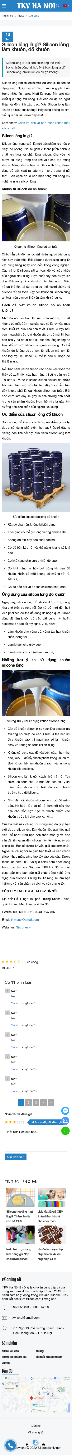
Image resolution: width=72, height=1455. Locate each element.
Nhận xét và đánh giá (18, 1114)
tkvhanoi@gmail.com (26, 1317)
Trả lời (14, 1003)
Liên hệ (36, 1425)
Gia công (6, 1363)
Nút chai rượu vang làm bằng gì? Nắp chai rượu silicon (18, 1254)
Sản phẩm (9, 1343)
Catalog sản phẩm (10, 1351)
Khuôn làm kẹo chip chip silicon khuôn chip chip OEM (50, 1254)
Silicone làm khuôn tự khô (14, 1357)
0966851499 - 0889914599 (30, 1307)
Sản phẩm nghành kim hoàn (49, 1357)
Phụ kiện (40, 1351)
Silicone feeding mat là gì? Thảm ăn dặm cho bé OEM (19, 1216)
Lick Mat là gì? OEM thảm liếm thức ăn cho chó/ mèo (50, 1216)
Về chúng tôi (36, 1432)
